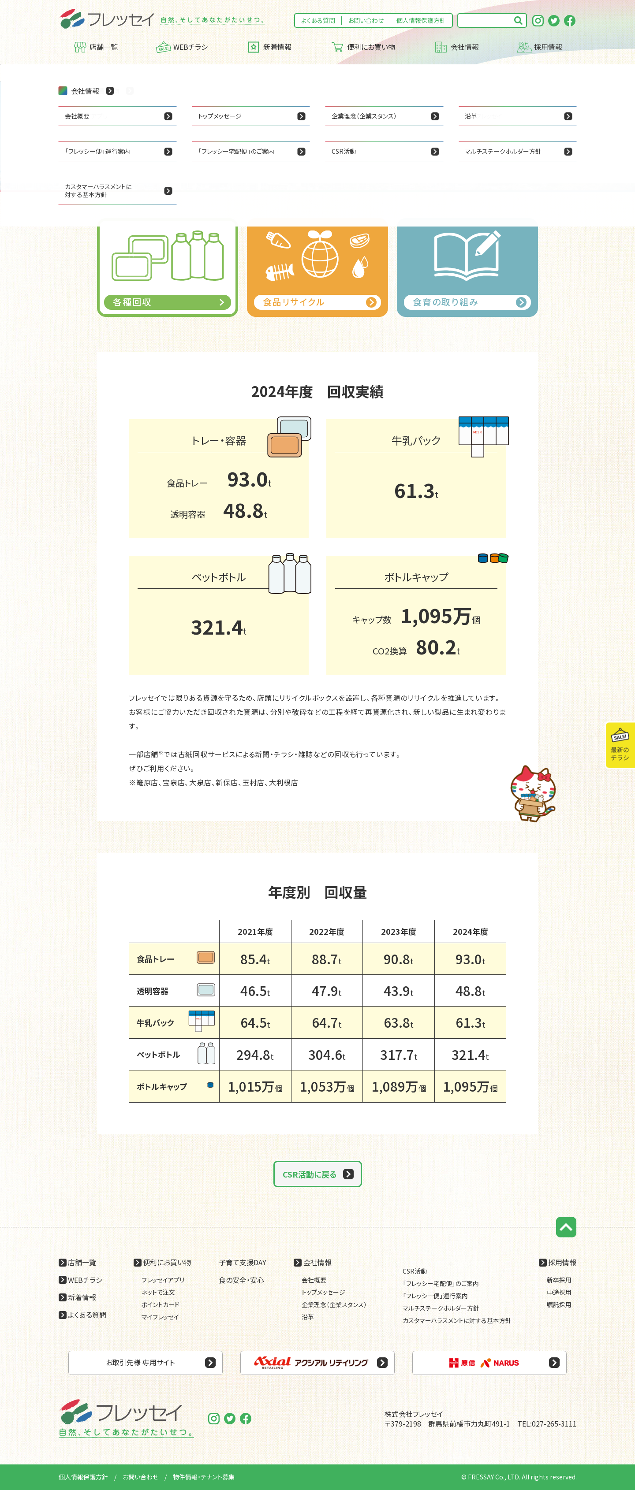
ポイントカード (160, 1304)
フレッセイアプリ (163, 1279)
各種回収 (172, 72)
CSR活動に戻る (310, 1174)
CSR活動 (136, 72)
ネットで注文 (158, 1292)
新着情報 (268, 47)
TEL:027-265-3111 (547, 1423)
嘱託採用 (559, 1304)
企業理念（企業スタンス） (334, 1304)
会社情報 (456, 47)
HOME (67, 72)
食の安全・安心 (241, 1279)
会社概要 (314, 1279)
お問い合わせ (366, 20)
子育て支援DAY (242, 1262)
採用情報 (540, 47)
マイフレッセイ (160, 1316)
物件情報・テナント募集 (204, 1476)
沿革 (308, 1316)
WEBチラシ (182, 47)
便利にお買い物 (362, 47)
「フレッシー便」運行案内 (435, 1295)
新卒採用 (559, 1279)
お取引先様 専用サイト (140, 1362)
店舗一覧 (95, 47)
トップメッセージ (323, 1292)
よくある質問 (318, 20)
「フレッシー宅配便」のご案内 (441, 1283)
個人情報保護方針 (421, 20)
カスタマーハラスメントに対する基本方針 (457, 1320)
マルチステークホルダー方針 (441, 1308)
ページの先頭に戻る (566, 1227)
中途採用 (559, 1292)
